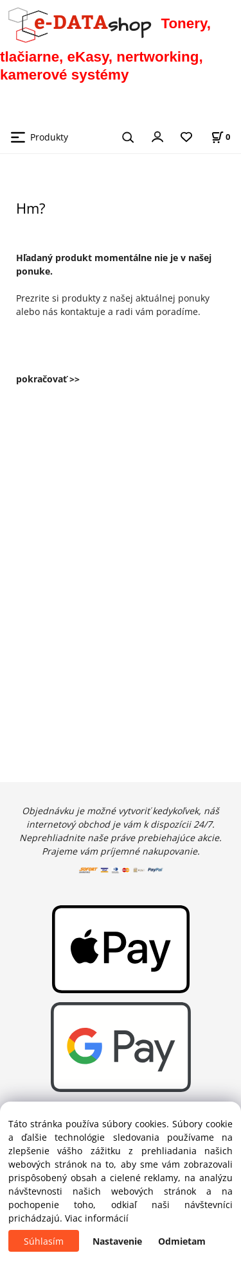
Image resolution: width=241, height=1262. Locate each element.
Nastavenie (117, 1241)
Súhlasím (44, 1241)
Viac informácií (97, 1218)
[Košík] (220, 137)
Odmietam (182, 1241)
